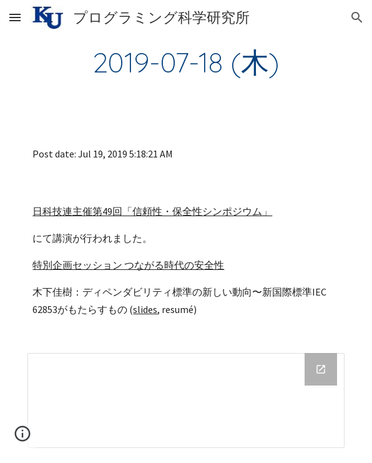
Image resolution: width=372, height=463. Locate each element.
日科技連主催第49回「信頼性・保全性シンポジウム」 (152, 211)
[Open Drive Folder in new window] (321, 369)
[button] (15, 17)
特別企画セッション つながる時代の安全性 (128, 265)
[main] (185, 61)
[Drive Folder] (185, 400)
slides (145, 309)
